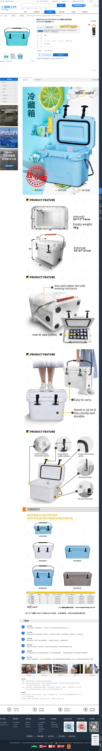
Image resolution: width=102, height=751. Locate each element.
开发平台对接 (54, 726)
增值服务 (85, 12)
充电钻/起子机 (29, 8)
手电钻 (22, 8)
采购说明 (38, 79)
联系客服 (35, 698)
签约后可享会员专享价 (68, 26)
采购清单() (55, 1)
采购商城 (49, 12)
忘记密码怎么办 (4, 724)
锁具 (4, 92)
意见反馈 (91, 1)
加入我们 (51, 736)
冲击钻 (40, 8)
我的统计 (40, 731)
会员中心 (64, 1)
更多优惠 (61, 58)
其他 (6, 15)
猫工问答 (72, 736)
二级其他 (13, 15)
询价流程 (40, 726)
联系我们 (30, 736)
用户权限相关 (41, 722)
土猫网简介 (36, 12)
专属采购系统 (54, 724)
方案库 (73, 12)
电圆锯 (45, 8)
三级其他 (22, 15)
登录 (42, 1)
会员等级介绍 (54, 31)
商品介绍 (25, 80)
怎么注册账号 (3, 722)
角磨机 (36, 8)
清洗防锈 (5, 85)
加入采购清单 (44, 55)
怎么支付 (15, 724)
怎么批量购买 (16, 722)
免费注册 (46, 1)
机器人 (4, 82)
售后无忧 (28, 726)
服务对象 (62, 12)
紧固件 (4, 89)
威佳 (45, 35)
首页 (25, 12)
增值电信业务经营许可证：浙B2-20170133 (82, 742)
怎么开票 (15, 726)
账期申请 (40, 724)
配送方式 (28, 724)
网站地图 (40, 736)
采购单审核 (41, 729)
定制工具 (53, 722)
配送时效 (28, 722)
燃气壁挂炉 (5, 95)
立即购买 (61, 55)
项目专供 (5, 101)
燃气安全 (5, 98)
